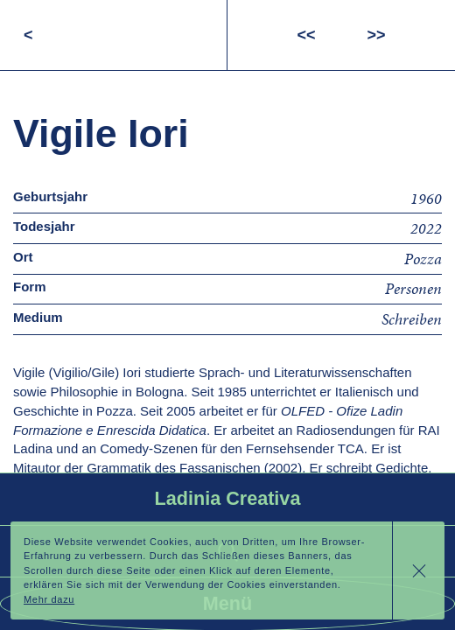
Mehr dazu (49, 599)
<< (306, 35)
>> (377, 35)
